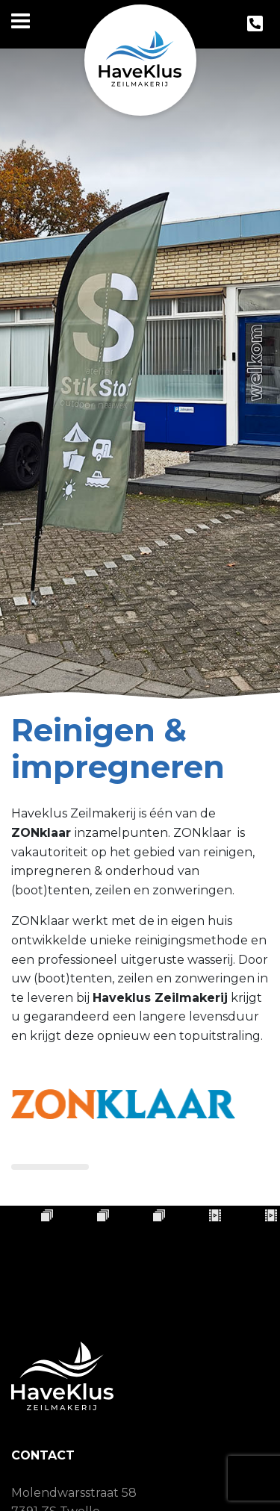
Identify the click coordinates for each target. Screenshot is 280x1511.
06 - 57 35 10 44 (80, 1493)
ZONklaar (43, 833)
